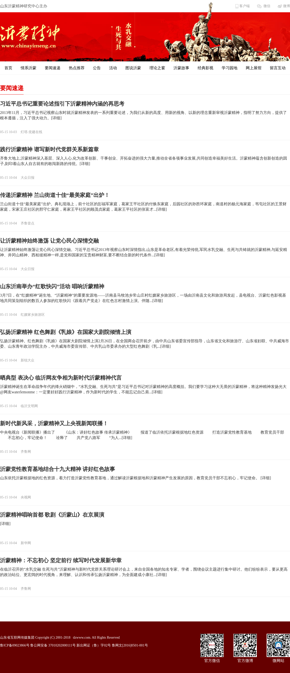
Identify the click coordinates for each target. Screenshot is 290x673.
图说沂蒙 (133, 68)
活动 (113, 68)
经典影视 (205, 68)
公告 (97, 68)
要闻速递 (52, 68)
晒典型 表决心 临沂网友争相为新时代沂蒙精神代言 (61, 378)
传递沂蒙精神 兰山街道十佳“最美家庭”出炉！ (55, 195)
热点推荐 (77, 68)
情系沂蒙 (28, 68)
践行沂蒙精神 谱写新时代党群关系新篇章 (49, 149)
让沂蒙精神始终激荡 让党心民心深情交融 (49, 241)
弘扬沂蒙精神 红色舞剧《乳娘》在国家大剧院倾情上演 (65, 332)
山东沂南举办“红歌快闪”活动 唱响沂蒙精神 (52, 286)
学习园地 (229, 68)
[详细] (56, 118)
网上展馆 (253, 68)
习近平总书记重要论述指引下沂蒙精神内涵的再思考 (62, 104)
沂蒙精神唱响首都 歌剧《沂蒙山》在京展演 (52, 515)
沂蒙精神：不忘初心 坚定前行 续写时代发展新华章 (61, 560)
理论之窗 (157, 68)
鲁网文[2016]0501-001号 (130, 645)
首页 (8, 68)
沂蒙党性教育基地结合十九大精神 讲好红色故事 (57, 469)
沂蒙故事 (181, 68)
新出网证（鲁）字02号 (93, 645)
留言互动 (278, 68)
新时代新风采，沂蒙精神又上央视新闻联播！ (54, 423)
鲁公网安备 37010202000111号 (52, 645)
